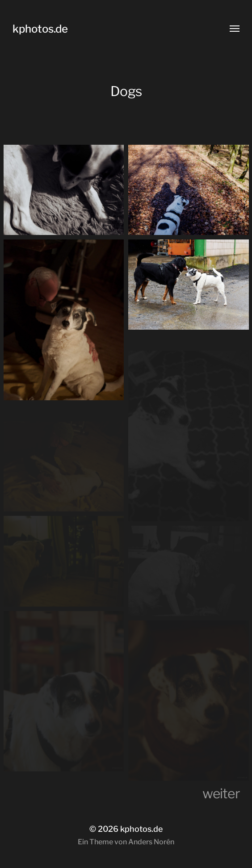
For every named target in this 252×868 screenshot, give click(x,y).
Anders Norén (151, 842)
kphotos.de (40, 28)
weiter (220, 793)
